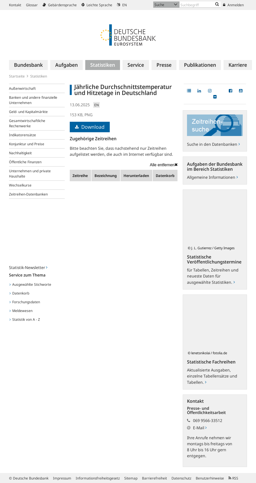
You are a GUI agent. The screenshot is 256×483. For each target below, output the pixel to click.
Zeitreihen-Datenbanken (28, 194)
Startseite (17, 76)
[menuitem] (28, 65)
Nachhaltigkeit (20, 152)
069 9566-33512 (207, 420)
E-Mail (199, 427)
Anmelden (233, 4)
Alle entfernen (164, 164)
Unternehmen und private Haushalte (30, 173)
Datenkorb (19, 293)
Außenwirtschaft (22, 88)
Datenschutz (181, 478)
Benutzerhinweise (210, 478)
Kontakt (15, 4)
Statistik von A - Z (25, 319)
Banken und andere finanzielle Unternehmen (33, 100)
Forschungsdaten (25, 302)
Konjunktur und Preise (26, 144)
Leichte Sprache (97, 4)
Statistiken (38, 76)
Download (89, 127)
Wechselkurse (20, 185)
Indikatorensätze (22, 134)
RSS (233, 478)
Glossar (32, 4)
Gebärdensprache (59, 4)
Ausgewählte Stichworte (30, 284)
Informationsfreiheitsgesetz (98, 478)
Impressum (62, 478)
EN (122, 4)
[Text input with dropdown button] (200, 5)
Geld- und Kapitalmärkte (28, 111)
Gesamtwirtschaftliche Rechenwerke (27, 123)
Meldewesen (21, 310)
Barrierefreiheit (154, 478)
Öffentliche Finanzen (25, 162)
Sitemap (131, 478)
